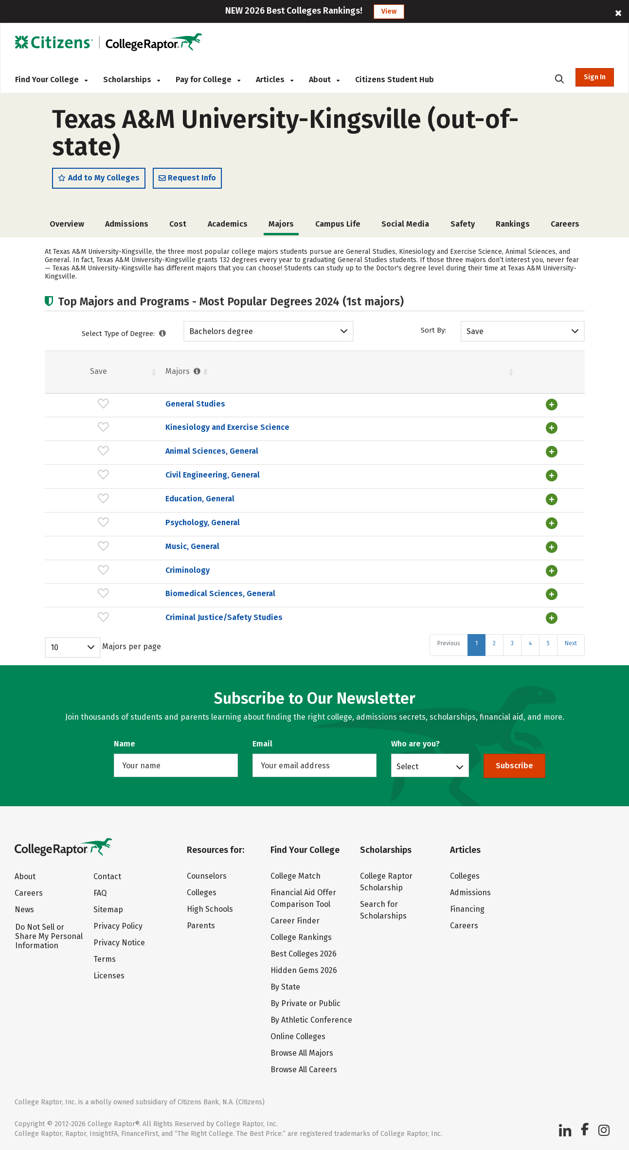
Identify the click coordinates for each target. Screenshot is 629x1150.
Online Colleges (297, 1035)
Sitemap (108, 908)
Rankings (513, 227)
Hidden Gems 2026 (303, 969)
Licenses (109, 974)
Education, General (115, 500)
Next (571, 641)
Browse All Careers (303, 1068)
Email (262, 742)
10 (54, 646)
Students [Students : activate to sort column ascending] (306, 374)
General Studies (111, 407)
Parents (201, 924)
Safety (462, 227)
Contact (107, 875)
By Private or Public (305, 1002)
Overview (67, 227)
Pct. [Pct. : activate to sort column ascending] (442, 374)
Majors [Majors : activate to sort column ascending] (99, 374)
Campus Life (337, 227)
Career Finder (295, 919)
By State (285, 986)
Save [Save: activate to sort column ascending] (56, 374)
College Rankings (301, 936)
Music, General (108, 546)
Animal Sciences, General (127, 454)
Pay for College (208, 79)
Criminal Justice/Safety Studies (139, 616)
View (388, 11)
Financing (467, 908)
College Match (295, 875)
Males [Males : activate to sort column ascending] (499, 374)
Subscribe (514, 764)
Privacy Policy (118, 925)
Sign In (595, 77)
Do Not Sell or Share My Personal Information (49, 935)
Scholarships (131, 79)
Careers (565, 227)
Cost (177, 227)
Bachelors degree (221, 334)
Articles (274, 79)
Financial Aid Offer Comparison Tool (303, 897)
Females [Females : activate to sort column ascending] (385, 374)
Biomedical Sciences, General (136, 593)
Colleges (201, 891)
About (324, 79)
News (24, 908)
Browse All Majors (301, 1052)
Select (407, 765)
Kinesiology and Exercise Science (143, 430)
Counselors (207, 875)
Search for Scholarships (383, 909)
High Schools (210, 908)
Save (475, 334)
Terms (104, 958)
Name (124, 742)
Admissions (126, 227)
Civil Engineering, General (128, 476)
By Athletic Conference (311, 1019)
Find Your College (51, 79)
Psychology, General (118, 523)
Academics (228, 227)
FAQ (100, 892)
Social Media (405, 227)
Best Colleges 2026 (303, 952)
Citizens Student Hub (394, 79)
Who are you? (415, 742)
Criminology (103, 570)
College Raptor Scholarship (386, 880)
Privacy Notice (119, 941)
